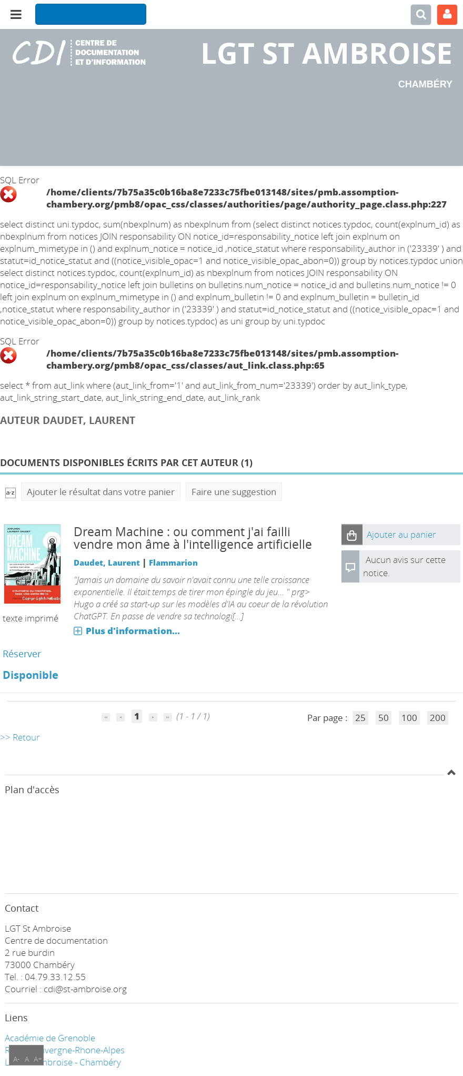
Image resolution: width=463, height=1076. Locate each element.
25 (360, 718)
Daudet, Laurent (107, 562)
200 (438, 718)
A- (16, 1059)
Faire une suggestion (234, 492)
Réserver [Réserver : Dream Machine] (22, 653)
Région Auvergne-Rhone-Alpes (65, 1050)
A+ (38, 1059)
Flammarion (173, 562)
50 (383, 718)
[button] (352, 534)
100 (409, 718)
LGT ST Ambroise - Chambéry (63, 1062)
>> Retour (20, 737)
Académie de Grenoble (50, 1038)
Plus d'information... (133, 631)
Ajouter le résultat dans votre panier (101, 492)
